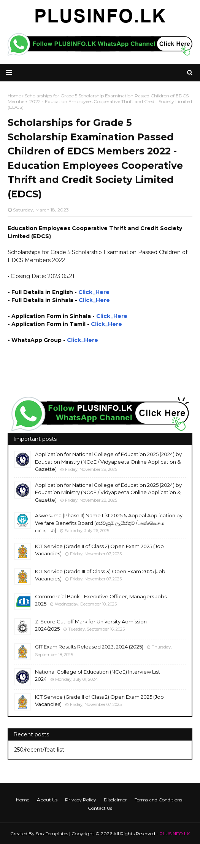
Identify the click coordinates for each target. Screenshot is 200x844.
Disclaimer (115, 800)
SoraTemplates (52, 833)
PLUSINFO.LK (174, 833)
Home (22, 800)
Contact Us (100, 808)
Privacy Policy (80, 800)
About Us (47, 800)
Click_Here (94, 292)
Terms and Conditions (158, 800)
